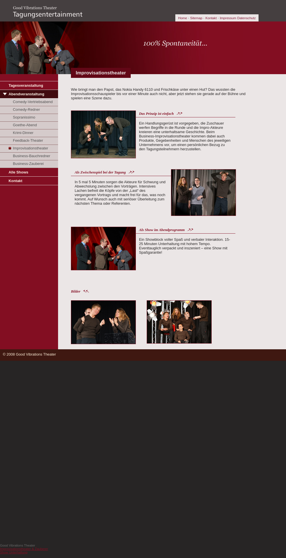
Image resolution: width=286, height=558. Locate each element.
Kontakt (211, 18)
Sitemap (196, 18)
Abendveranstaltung (26, 94)
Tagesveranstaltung (26, 85)
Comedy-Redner (26, 109)
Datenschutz (246, 18)
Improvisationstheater (30, 148)
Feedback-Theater (28, 140)
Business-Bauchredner (31, 156)
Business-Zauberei (28, 163)
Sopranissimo (24, 117)
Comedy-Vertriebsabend (33, 102)
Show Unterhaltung (13, 552)
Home (182, 18)
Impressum (228, 18)
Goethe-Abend (25, 125)
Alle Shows (18, 172)
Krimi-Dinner (23, 133)
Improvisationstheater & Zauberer (24, 549)
